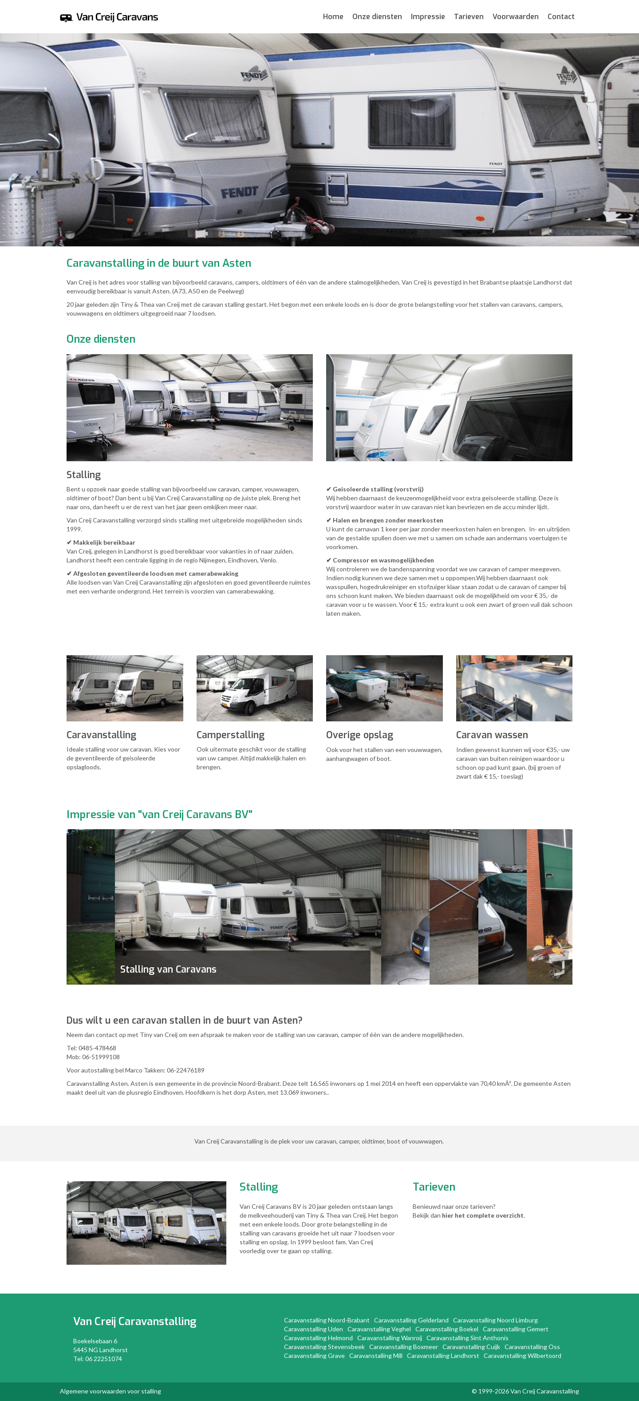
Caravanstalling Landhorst (443, 1355)
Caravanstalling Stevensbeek (324, 1346)
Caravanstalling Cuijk (471, 1346)
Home (333, 16)
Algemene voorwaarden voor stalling (110, 1391)
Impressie (428, 16)
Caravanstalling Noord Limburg (495, 1320)
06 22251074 (103, 1358)
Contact (561, 16)
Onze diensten (377, 16)
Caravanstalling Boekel (446, 1329)
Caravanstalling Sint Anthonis (467, 1338)
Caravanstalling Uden (313, 1329)
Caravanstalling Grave (314, 1355)
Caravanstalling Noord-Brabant (327, 1320)
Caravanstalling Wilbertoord (522, 1355)
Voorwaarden (516, 16)
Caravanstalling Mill (375, 1355)
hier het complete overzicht (483, 1215)
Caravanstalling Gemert (515, 1329)
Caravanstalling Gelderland (411, 1320)
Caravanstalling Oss (532, 1346)
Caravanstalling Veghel (379, 1329)
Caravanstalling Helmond (318, 1338)
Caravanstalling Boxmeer (403, 1346)
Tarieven (469, 16)
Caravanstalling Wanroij (389, 1338)
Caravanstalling (157, 1321)
